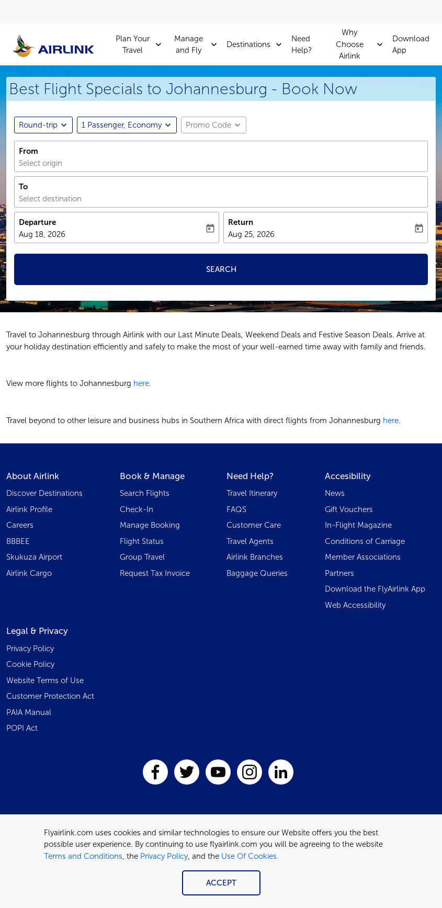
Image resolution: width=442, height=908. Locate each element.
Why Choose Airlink (362, 44)
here (141, 383)
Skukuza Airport (34, 557)
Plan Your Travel (141, 44)
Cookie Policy (30, 664)
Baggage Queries (257, 573)
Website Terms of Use (45, 680)
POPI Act (22, 728)
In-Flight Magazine (358, 525)
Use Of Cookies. (250, 856)
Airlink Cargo (29, 573)
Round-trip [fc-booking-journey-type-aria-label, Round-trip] (38, 125)
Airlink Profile (29, 509)
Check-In (136, 509)
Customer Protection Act (50, 696)
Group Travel (142, 557)
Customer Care (253, 525)
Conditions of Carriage (365, 541)
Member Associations (363, 557)
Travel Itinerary (251, 493)
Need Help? (301, 44)
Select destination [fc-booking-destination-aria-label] (50, 198)
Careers (19, 525)
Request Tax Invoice (155, 573)
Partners (339, 573)
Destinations (256, 44)
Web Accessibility (355, 605)
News (335, 493)
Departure (37, 222)
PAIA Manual (28, 712)
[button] (127, 125)
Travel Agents (250, 541)
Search (221, 269)
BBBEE (18, 541)
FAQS (236, 509)
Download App (410, 44)
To (23, 186)
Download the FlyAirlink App (375, 589)
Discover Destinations (44, 493)
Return (240, 222)
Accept (221, 883)
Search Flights (144, 493)
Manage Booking (150, 525)
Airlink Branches (254, 557)
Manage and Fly (198, 44)
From (28, 151)
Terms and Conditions (83, 856)
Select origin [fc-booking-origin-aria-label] (40, 163)
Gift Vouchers (349, 509)
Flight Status (142, 541)
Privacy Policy (164, 856)
